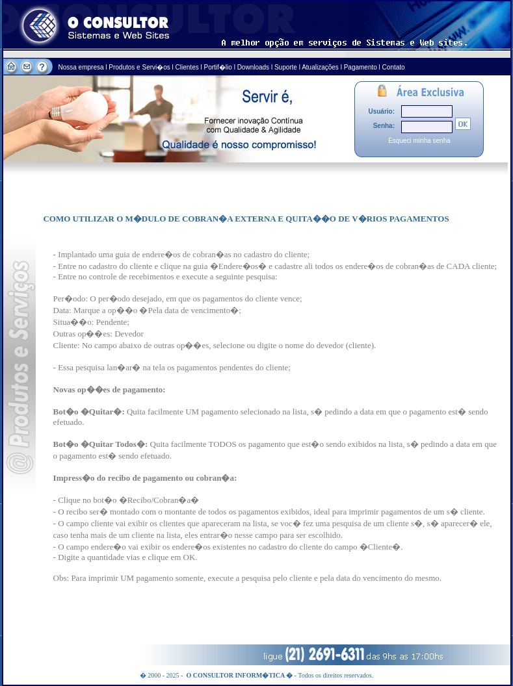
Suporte (285, 67)
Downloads (253, 67)
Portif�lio (218, 67)
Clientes (187, 67)
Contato (393, 67)
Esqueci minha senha (419, 140)
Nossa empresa (82, 67)
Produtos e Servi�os (140, 67)
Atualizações (320, 67)
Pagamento (360, 67)
